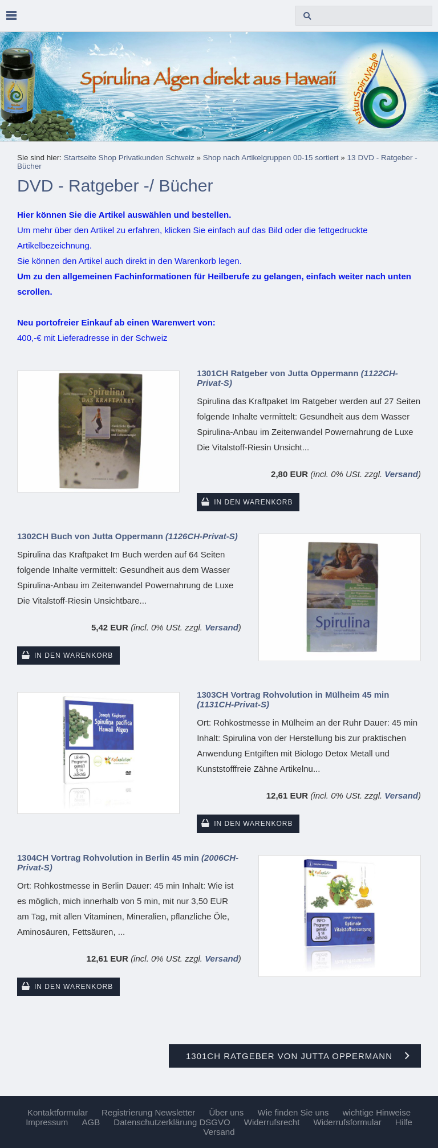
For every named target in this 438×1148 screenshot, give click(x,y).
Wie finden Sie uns (293, 1112)
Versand (401, 474)
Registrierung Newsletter (148, 1112)
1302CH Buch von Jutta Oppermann (127, 536)
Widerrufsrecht (272, 1122)
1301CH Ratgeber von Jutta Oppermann (297, 378)
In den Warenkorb (253, 502)
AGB (91, 1122)
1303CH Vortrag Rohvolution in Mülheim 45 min (293, 699)
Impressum (47, 1122)
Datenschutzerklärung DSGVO (171, 1122)
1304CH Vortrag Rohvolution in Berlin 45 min (127, 862)
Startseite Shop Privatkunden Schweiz (129, 157)
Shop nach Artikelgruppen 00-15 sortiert (271, 157)
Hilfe (403, 1122)
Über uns (226, 1112)
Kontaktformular (57, 1112)
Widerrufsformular (347, 1122)
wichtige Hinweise (377, 1112)
